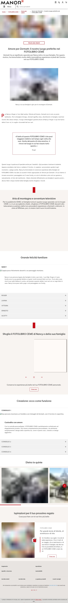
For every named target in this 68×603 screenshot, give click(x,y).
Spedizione (39, 566)
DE (32, 590)
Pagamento (5, 566)
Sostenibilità (39, 571)
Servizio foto (22, 579)
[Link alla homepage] (14, 2)
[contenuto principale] (34, 288)
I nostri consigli (57, 579)
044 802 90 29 (53, 585)
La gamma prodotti (41, 579)
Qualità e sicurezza (7, 571)
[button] (62, 2)
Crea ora (34, 389)
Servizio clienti (5, 579)
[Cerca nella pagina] (42, 7)
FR (34, 590)
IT (36, 590)
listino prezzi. (38, 599)
